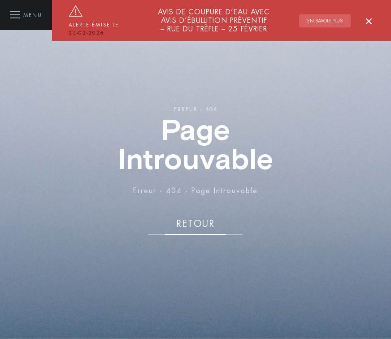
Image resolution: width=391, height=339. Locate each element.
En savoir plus (325, 21)
